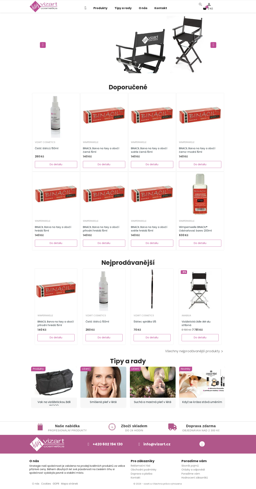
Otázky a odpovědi (193, 469)
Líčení (85, 369)
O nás (143, 8)
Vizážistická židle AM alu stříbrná (196, 323)
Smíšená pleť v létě (103, 402)
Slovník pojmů (190, 465)
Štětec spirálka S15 (145, 321)
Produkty (100, 8)
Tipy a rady (123, 8)
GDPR (56, 483)
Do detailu (56, 164)
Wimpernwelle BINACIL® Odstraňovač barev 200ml (195, 228)
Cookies (46, 483)
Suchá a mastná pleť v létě (152, 402)
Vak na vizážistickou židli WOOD (54, 403)
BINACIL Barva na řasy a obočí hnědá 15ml (53, 228)
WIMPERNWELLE (90, 142)
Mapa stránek (69, 483)
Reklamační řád (140, 465)
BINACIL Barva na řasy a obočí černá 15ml (101, 150)
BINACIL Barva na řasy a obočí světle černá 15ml (149, 150)
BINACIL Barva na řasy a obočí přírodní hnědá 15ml (101, 228)
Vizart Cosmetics (45, 142)
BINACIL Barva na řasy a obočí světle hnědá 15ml (149, 228)
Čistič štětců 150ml (46, 148)
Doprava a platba (141, 473)
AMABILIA (186, 315)
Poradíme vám (190, 473)
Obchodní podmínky (143, 469)
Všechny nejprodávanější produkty (194, 351)
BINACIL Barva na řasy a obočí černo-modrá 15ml (197, 150)
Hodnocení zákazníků (194, 477)
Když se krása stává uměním (202, 402)
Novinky (185, 369)
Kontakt (160, 8)
